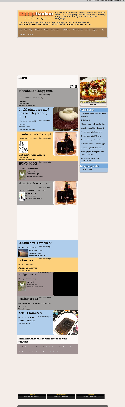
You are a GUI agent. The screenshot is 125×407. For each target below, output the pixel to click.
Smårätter (22, 35)
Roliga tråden (28, 274)
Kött (20, 30)
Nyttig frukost (85, 120)
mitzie (22, 306)
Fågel (31, 30)
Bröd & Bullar (65, 30)
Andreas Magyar (27, 267)
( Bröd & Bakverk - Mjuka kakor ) (31, 98)
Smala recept (54, 30)
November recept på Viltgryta (91, 136)
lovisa (22, 100)
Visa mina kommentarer (27, 106)
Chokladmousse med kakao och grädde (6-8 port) (35, 113)
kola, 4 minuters (30, 313)
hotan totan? (27, 260)
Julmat (87, 30)
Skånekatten (36, 250)
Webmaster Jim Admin (32, 154)
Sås (103, 30)
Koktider (83, 169)
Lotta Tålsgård (26, 320)
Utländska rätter (78, 30)
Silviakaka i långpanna (36, 90)
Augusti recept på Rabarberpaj (91, 148)
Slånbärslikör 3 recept (35, 134)
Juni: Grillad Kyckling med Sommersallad (90, 159)
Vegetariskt (95, 30)
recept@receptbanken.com (79, 24)
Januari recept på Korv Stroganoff (92, 128)
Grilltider (90, 169)
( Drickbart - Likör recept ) (28, 139)
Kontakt (30, 35)
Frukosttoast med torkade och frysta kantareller (93, 115)
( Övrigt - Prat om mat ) (27, 247)
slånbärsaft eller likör (35, 183)
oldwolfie (30, 193)
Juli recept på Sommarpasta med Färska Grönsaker (92, 153)
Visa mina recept (24, 103)
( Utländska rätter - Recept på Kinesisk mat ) (34, 303)
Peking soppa (28, 298)
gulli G (31, 171)
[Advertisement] (62, 57)
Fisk (25, 30)
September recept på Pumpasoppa (93, 144)
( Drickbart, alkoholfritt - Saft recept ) (32, 190)
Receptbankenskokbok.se (31, 24)
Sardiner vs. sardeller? (35, 243)
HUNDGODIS (28, 163)
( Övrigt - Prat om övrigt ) (28, 168)
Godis (46, 30)
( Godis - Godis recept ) (26, 265)
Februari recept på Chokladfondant (93, 124)
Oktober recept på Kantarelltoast (92, 140)
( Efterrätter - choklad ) (27, 121)
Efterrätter (38, 30)
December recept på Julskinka (91, 132)
